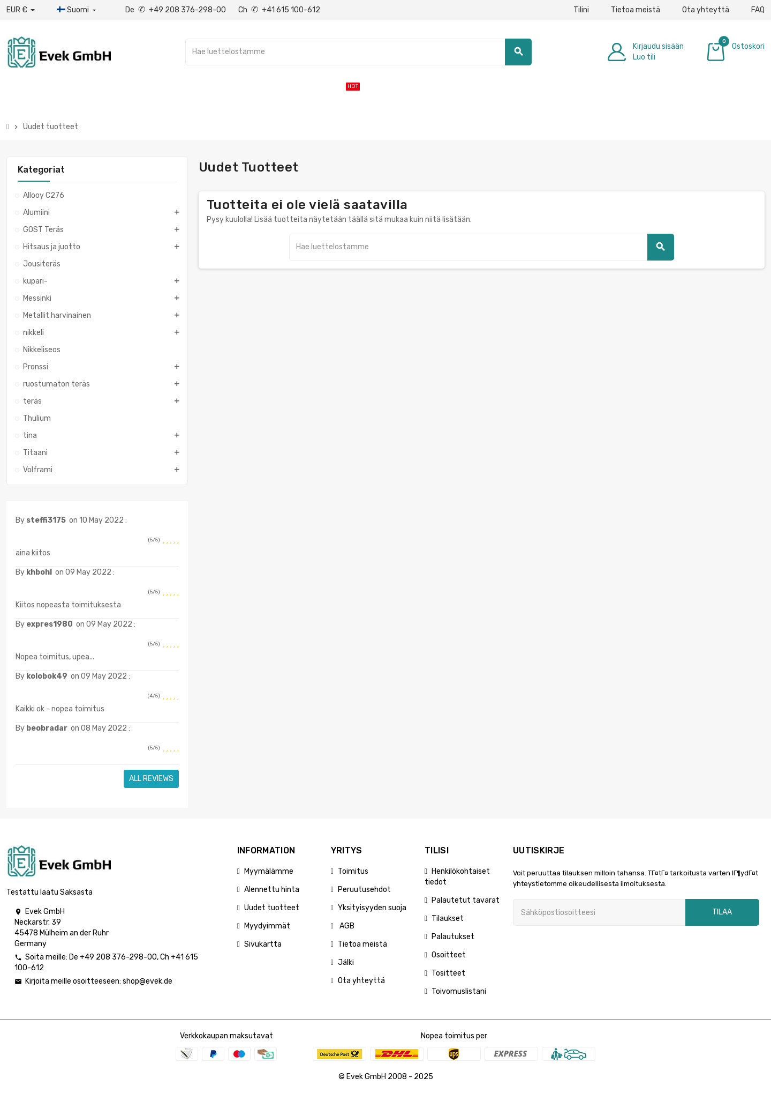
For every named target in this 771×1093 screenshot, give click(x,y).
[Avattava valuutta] (20, 10)
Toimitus (353, 871)
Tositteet (448, 973)
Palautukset (453, 936)
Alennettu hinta (271, 889)
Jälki (346, 962)
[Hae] (358, 52)
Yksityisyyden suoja (372, 907)
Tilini (581, 9)
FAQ (758, 9)
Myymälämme (268, 871)
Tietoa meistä (635, 9)
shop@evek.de (147, 981)
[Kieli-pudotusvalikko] (77, 10)
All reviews (151, 778)
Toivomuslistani (459, 991)
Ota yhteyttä (705, 9)
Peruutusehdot (364, 889)
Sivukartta (263, 944)
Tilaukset (448, 918)
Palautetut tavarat (466, 900)
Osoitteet (449, 955)
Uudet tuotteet (271, 907)
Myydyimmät (267, 926)
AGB (346, 926)
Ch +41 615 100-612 (279, 9)
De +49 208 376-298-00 (176, 9)
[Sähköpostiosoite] (599, 912)
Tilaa (722, 912)
